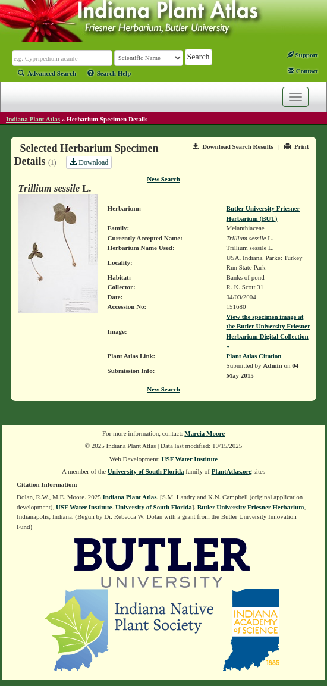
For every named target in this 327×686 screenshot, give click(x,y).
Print (296, 146)
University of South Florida (146, 471)
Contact (303, 70)
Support (302, 54)
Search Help (109, 73)
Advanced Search (47, 73)
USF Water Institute (190, 458)
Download (89, 162)
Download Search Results (233, 146)
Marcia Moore (204, 433)
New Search (163, 179)
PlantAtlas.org (232, 471)
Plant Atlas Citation (254, 355)
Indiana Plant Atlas (33, 119)
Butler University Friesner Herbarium (250, 506)
